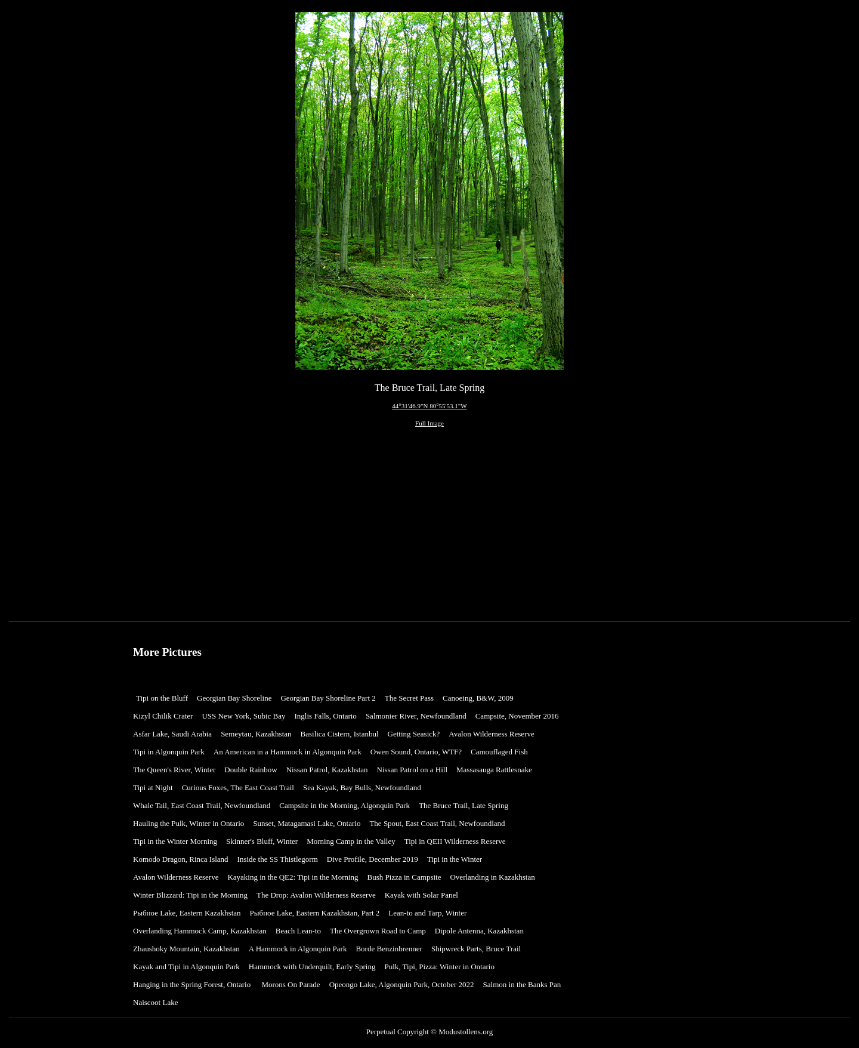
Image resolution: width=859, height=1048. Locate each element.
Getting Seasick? (414, 733)
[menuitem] (165, 698)
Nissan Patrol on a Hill (412, 769)
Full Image (429, 423)
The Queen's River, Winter (174, 769)
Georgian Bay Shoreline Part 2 (327, 697)
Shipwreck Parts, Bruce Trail (476, 948)
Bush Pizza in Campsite (404, 877)
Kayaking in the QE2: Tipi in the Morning (292, 877)
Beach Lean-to (298, 930)
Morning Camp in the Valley (351, 841)
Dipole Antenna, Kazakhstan (479, 930)
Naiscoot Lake (155, 1002)
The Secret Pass (409, 697)
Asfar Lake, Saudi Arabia (172, 733)
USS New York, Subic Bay (243, 715)
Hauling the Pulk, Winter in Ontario (188, 823)
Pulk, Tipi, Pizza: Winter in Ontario (439, 966)
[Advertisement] (429, 528)
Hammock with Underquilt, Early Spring (312, 966)
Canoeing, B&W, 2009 (478, 697)
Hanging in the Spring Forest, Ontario (192, 984)
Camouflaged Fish (499, 751)
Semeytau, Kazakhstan (256, 733)
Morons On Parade (290, 984)
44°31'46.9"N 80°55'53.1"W (429, 405)
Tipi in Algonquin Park (169, 751)
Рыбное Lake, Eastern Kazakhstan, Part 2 (315, 912)
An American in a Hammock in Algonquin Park (287, 751)
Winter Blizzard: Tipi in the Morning (190, 894)
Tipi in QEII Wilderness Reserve (455, 841)
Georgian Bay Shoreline (234, 697)
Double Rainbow (250, 769)
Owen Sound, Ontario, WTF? (416, 751)
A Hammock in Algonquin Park (298, 948)
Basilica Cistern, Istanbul (340, 733)
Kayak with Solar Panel (421, 894)
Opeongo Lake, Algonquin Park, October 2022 (401, 984)
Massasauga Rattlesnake (494, 769)
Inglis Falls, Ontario (326, 715)
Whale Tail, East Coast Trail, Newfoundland (201, 805)
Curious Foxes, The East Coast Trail (238, 787)
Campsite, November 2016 (517, 715)
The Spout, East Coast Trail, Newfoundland (437, 823)
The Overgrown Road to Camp (378, 930)
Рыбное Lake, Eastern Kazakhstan (187, 912)
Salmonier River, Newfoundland (416, 715)
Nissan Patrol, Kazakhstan (327, 769)
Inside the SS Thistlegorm (277, 859)
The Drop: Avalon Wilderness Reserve (316, 894)
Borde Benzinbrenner (389, 948)
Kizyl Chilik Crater (163, 715)
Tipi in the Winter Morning (175, 841)
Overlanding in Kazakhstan (492, 877)
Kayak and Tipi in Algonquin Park (186, 966)
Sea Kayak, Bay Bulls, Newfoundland (362, 787)
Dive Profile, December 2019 (372, 859)
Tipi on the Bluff (162, 697)
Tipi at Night (153, 787)
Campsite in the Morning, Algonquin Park (344, 805)
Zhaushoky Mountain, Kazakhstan (186, 948)
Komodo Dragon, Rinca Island (180, 859)
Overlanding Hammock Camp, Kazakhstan (200, 930)
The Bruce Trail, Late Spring (463, 805)
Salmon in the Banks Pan (522, 984)
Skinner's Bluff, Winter (262, 841)
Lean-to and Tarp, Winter (427, 912)
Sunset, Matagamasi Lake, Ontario (306, 823)
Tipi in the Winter (456, 859)
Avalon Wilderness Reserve (491, 733)
